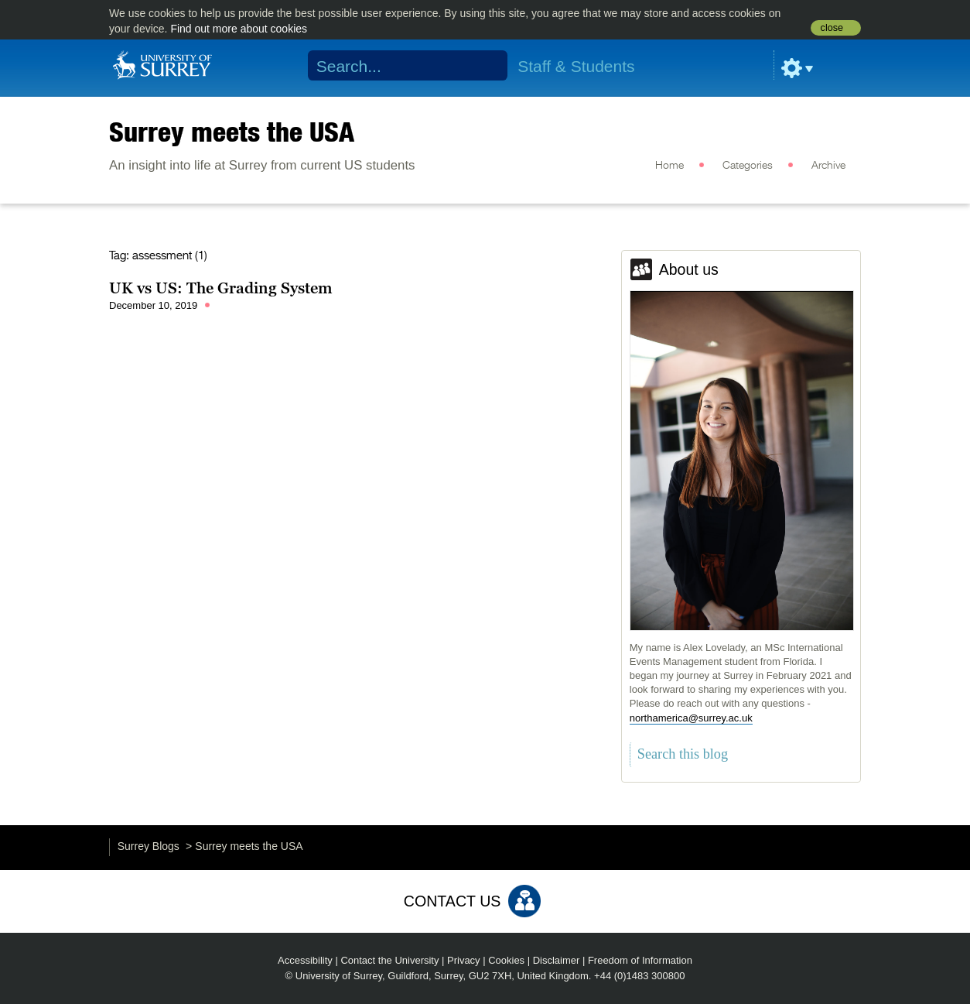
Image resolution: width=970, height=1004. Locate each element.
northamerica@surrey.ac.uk (691, 718)
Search (486, 65)
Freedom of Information (640, 960)
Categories (747, 165)
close (832, 27)
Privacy (463, 960)
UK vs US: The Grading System (221, 287)
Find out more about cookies (238, 28)
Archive (828, 165)
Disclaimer (556, 960)
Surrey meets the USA (231, 131)
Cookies (506, 960)
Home (669, 165)
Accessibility (305, 960)
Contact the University (389, 960)
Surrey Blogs (148, 846)
